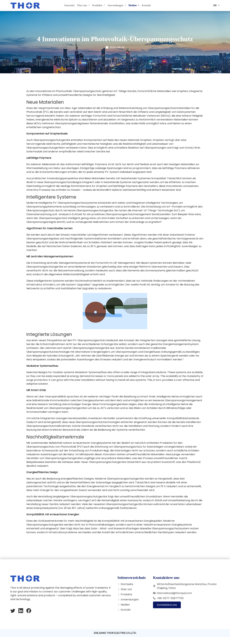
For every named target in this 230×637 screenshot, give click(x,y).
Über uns (126, 589)
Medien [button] (132, 5)
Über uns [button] (82, 5)
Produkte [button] (97, 5)
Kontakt (146, 5)
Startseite (69, 5)
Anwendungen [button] (115, 5)
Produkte (126, 594)
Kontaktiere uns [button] (167, 605)
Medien (125, 604)
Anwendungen (130, 599)
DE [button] (215, 5)
